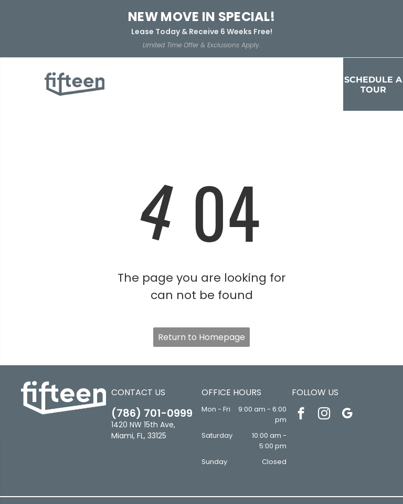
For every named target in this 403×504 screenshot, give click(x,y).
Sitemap (201, 488)
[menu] (23, 56)
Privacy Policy (160, 481)
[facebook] (301, 357)
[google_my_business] (347, 357)
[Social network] (186, 458)
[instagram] (324, 357)
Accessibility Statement (220, 481)
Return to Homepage (201, 280)
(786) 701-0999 (152, 355)
